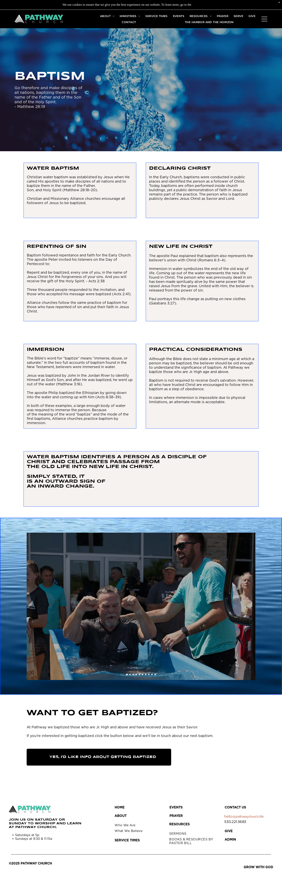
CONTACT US (235, 807)
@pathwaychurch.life (248, 816)
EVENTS (176, 807)
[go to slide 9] (152, 674)
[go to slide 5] (139, 674)
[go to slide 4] (136, 674)
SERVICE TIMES (127, 840)
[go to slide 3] (133, 674)
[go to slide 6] (142, 674)
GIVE (229, 831)
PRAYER (176, 815)
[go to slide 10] (155, 674)
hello (228, 816)
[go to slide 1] (127, 674)
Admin (230, 839)
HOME (120, 807)
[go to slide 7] (145, 674)
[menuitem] (107, 16)
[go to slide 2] (130, 674)
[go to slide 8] (149, 674)
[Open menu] (264, 19)
